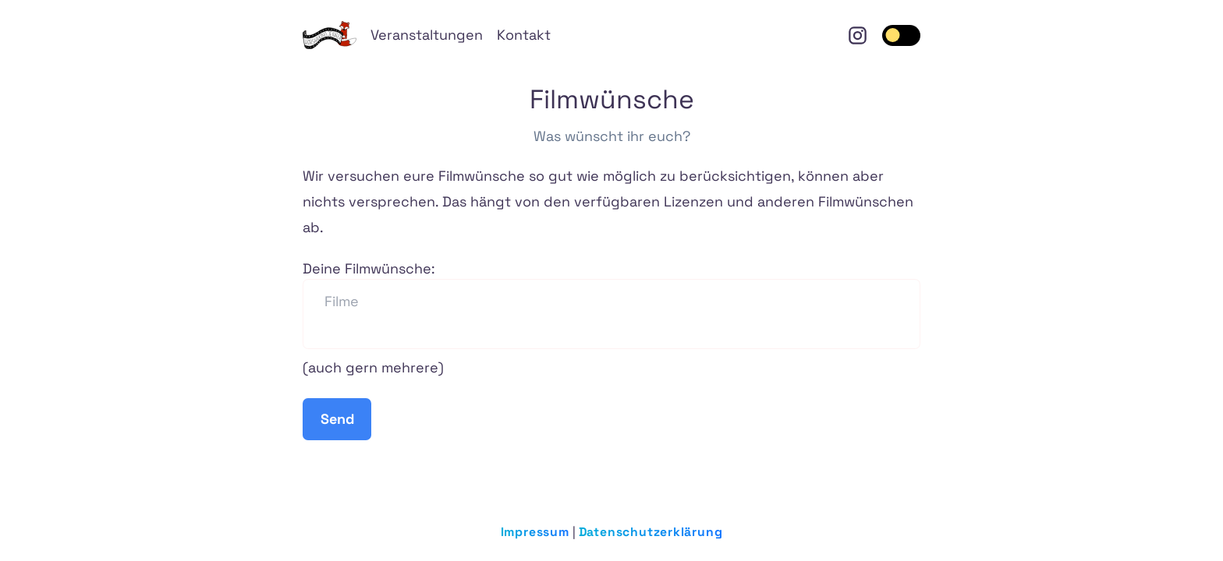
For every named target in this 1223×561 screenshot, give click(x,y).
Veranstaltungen (426, 35)
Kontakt (524, 35)
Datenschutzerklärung (651, 532)
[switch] (901, 35)
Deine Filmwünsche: (611, 304)
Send (337, 419)
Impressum (535, 532)
